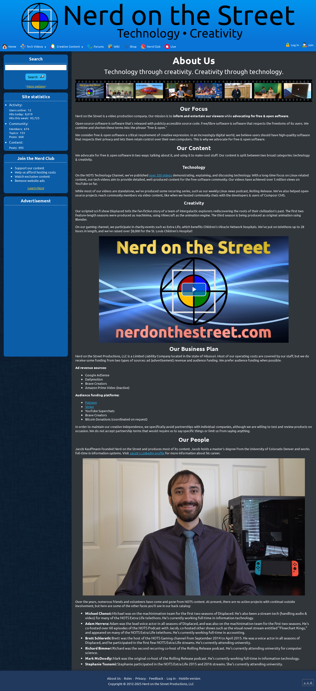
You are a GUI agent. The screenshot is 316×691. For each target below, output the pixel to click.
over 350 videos (160, 175)
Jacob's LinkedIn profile (147, 453)
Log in (295, 45)
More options (36, 86)
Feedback (156, 678)
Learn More (36, 188)
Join (311, 45)
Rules (128, 678)
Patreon (91, 402)
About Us (114, 678)
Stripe (89, 406)
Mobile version (189, 678)
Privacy (140, 678)
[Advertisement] (36, 281)
